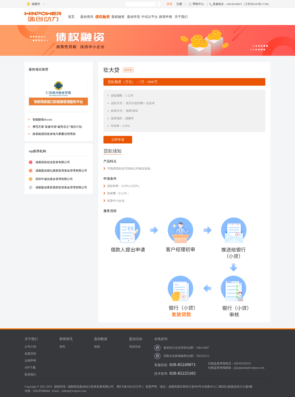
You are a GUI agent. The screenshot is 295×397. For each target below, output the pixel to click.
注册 (179, 4)
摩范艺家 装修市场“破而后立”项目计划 (57, 126)
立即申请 (117, 139)
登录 (169, 4)
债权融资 (102, 17)
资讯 (62, 346)
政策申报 (165, 16)
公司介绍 (30, 346)
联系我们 (30, 374)
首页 (71, 16)
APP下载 (30, 367)
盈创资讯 (86, 16)
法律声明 (30, 360)
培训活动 (135, 346)
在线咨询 (160, 339)
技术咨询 (160, 373)
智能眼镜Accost (42, 119)
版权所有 (60, 386)
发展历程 (30, 353)
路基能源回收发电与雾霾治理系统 (54, 133)
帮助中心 (198, 4)
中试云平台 (149, 16)
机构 (97, 346)
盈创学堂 (133, 16)
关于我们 (181, 16)
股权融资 (118, 16)
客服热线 (160, 365)
